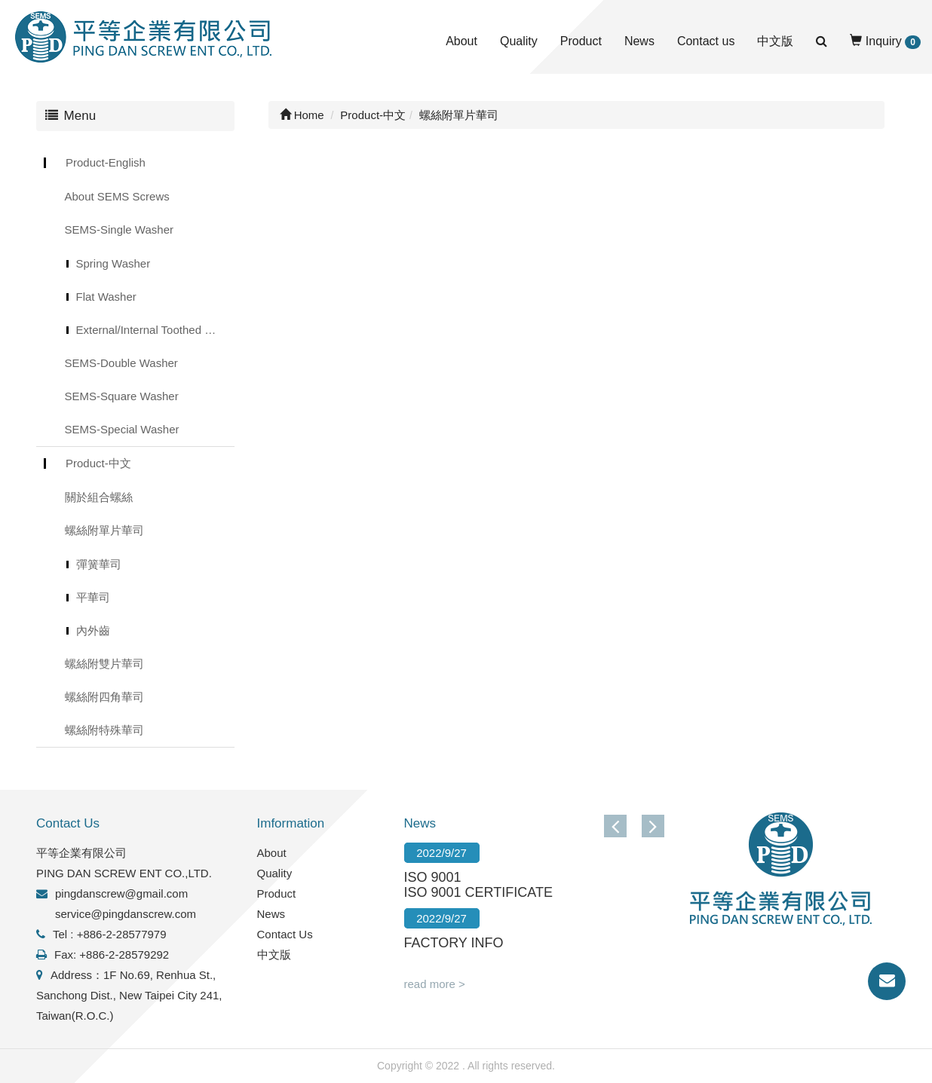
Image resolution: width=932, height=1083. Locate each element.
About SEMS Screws (117, 196)
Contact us (705, 41)
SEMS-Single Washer (119, 229)
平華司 (93, 597)
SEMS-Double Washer (121, 362)
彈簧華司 (98, 564)
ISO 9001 (432, 877)
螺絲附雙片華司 (104, 663)
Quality (519, 41)
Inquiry (885, 42)
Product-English (106, 162)
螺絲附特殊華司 (104, 730)
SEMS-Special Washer (122, 429)
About (461, 41)
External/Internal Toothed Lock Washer (155, 329)
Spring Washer (113, 263)
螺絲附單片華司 (104, 530)
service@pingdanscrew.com (125, 913)
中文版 (775, 41)
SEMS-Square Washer (122, 396)
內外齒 (93, 630)
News (639, 41)
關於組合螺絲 (99, 497)
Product (581, 41)
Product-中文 (98, 463)
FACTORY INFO (454, 942)
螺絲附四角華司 (104, 696)
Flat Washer (106, 296)
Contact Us (285, 934)
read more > (434, 983)
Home (302, 115)
